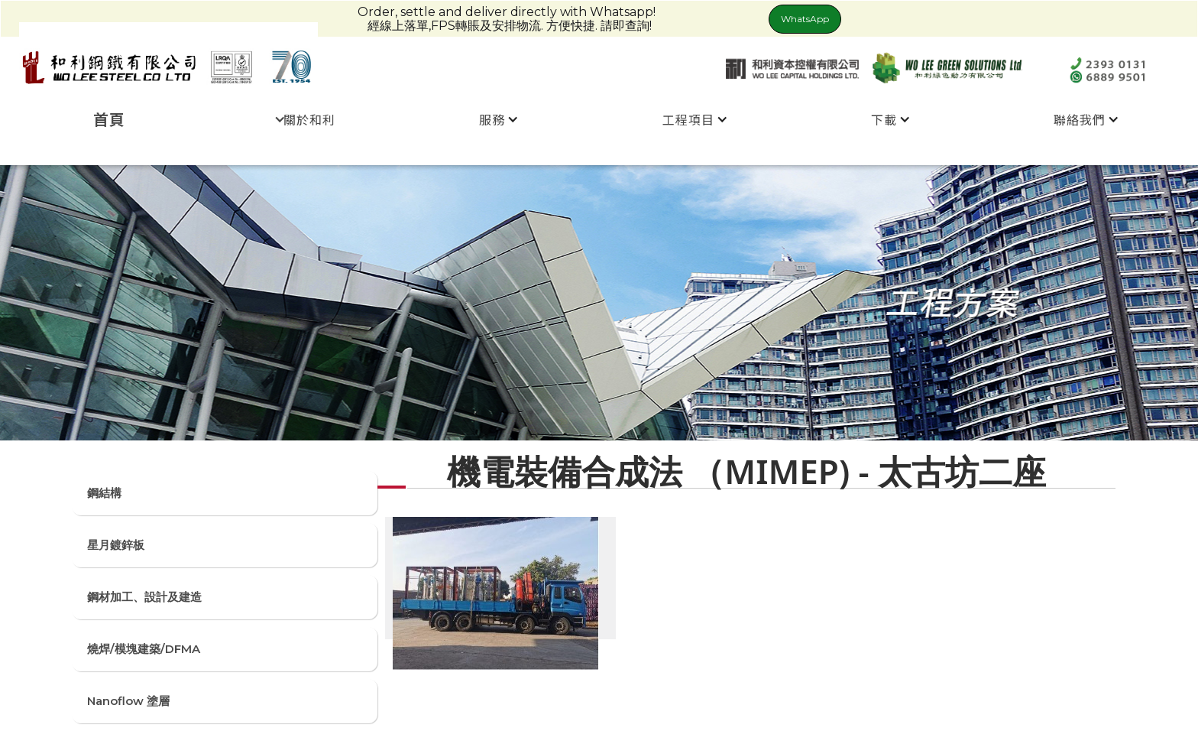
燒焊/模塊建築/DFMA (143, 649)
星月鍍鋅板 (115, 545)
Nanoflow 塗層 (128, 701)
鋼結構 (104, 493)
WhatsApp (805, 18)
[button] (304, 119)
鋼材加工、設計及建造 (144, 597)
